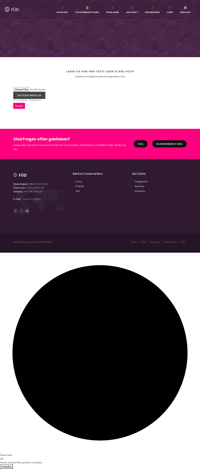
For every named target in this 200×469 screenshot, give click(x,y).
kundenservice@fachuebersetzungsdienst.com (100, 76)
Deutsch (27, 198)
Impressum (154, 242)
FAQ (140, 143)
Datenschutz (170, 242)
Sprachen (139, 186)
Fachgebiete (141, 181)
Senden (19, 105)
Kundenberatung (169, 143)
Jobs (77, 191)
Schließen (6, 466)
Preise (78, 181)
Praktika (79, 186)
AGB (143, 242)
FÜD (15, 10)
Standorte (140, 191)
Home (134, 242)
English (37, 198)
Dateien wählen (29, 95)
